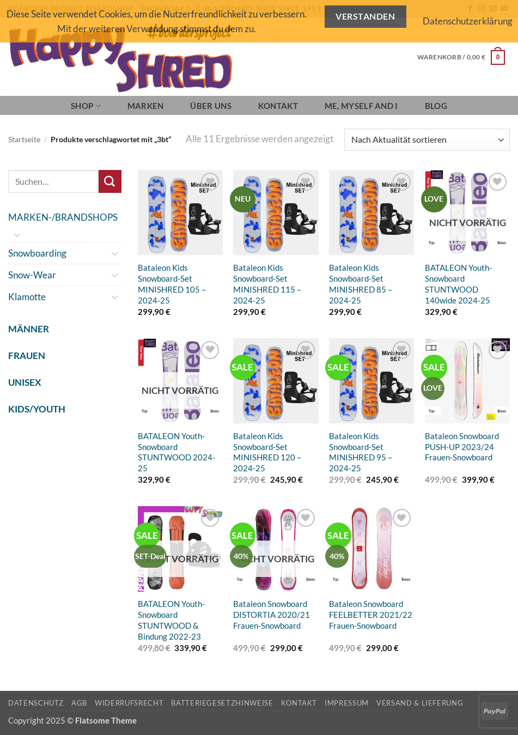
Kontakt (278, 106)
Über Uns (210, 106)
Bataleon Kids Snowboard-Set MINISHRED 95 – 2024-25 (360, 452)
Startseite (24, 139)
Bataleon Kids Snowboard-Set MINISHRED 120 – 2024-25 (267, 452)
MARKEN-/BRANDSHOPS (63, 217)
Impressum (347, 702)
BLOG (436, 106)
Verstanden (365, 16)
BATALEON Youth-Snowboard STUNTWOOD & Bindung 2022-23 (171, 620)
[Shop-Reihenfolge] (427, 140)
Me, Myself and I (361, 106)
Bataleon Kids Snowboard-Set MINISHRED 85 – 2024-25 (360, 284)
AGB (79, 702)
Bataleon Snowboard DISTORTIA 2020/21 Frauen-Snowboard (271, 614)
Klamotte (27, 296)
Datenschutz (36, 702)
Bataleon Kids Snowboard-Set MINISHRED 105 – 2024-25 (172, 284)
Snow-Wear (32, 275)
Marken (145, 106)
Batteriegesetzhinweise (222, 702)
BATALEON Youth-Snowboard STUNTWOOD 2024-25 (176, 452)
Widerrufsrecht (129, 702)
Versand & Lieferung (419, 702)
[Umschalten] (17, 235)
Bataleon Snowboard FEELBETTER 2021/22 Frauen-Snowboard (370, 614)
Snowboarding (37, 253)
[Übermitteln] (110, 181)
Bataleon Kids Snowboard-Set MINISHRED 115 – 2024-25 (267, 284)
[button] (461, 57)
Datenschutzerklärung (468, 21)
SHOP (86, 106)
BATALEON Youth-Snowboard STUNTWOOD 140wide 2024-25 (458, 284)
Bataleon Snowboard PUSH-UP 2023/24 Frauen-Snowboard (462, 447)
